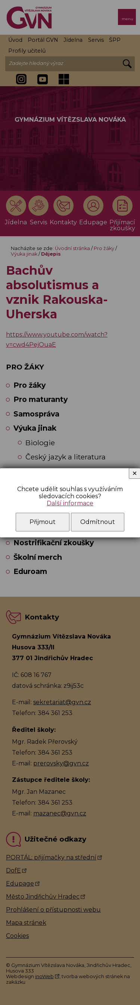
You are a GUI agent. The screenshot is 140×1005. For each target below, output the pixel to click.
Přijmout (42, 521)
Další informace (70, 503)
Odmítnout (97, 521)
